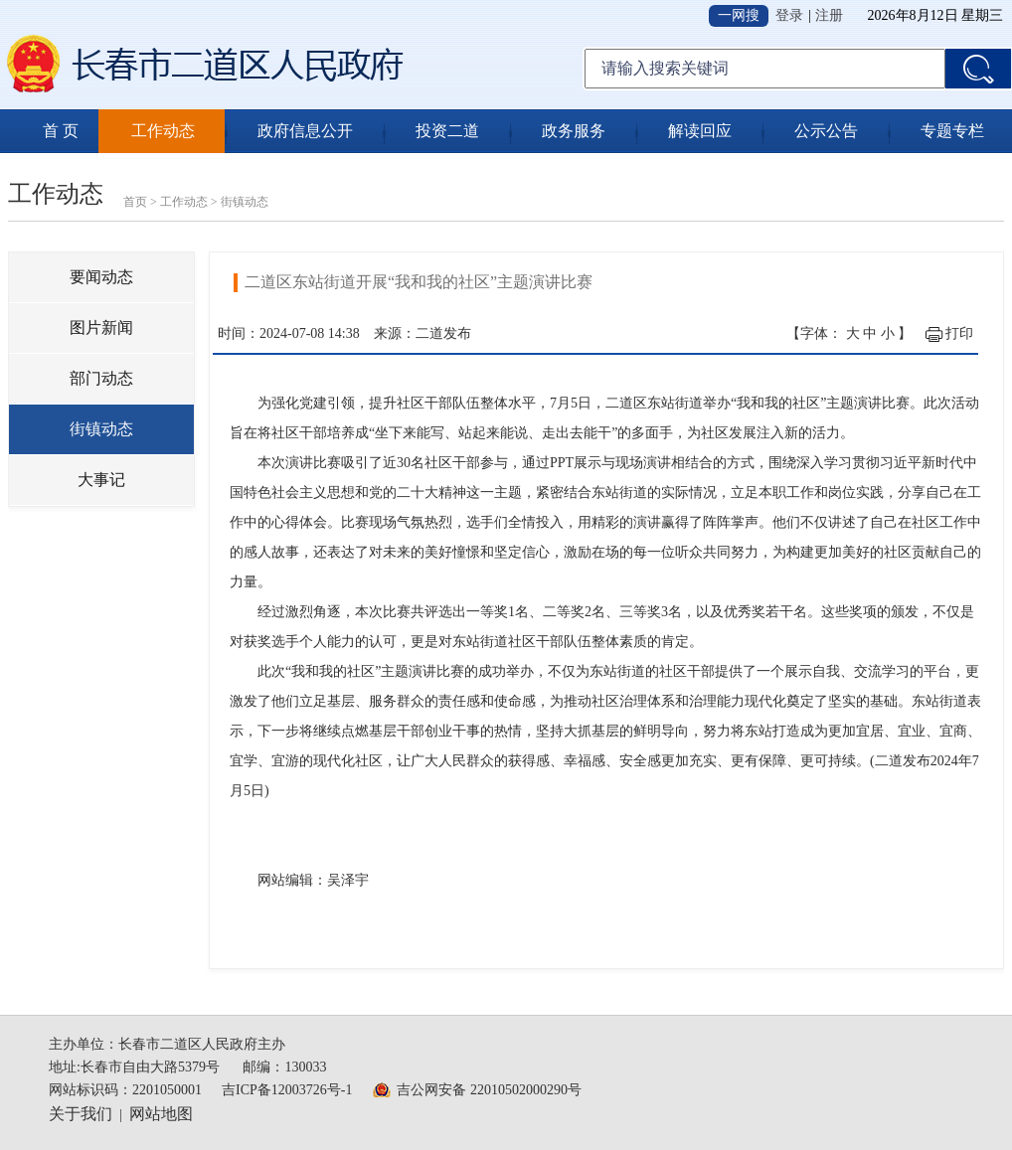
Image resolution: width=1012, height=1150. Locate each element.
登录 (789, 15)
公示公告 (826, 130)
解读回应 (700, 130)
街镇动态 (244, 202)
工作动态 (163, 130)
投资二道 (447, 130)
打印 (959, 333)
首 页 (61, 130)
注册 (829, 15)
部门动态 (101, 378)
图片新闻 (101, 327)
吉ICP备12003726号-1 (287, 1089)
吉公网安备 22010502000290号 (489, 1089)
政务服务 (573, 130)
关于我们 (80, 1113)
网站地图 (161, 1113)
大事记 (101, 479)
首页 (135, 202)
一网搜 (738, 15)
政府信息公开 (305, 130)
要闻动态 (101, 276)
